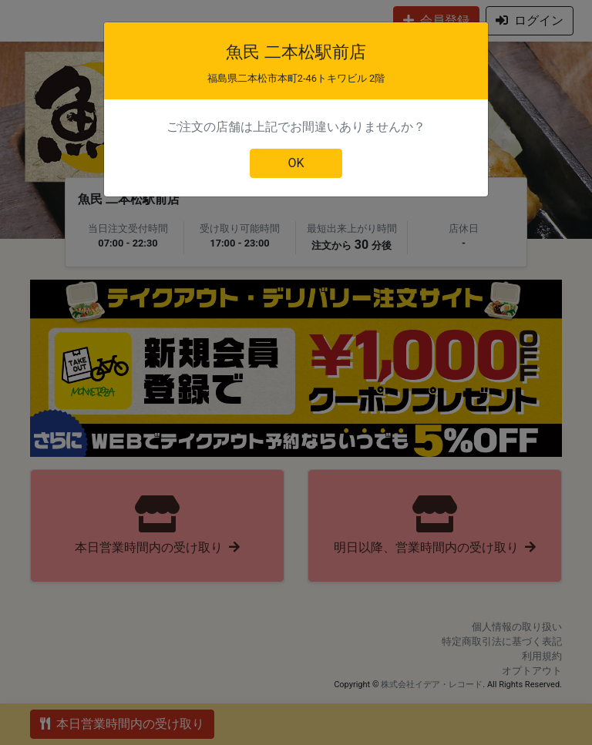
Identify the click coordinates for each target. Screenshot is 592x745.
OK (296, 163)
